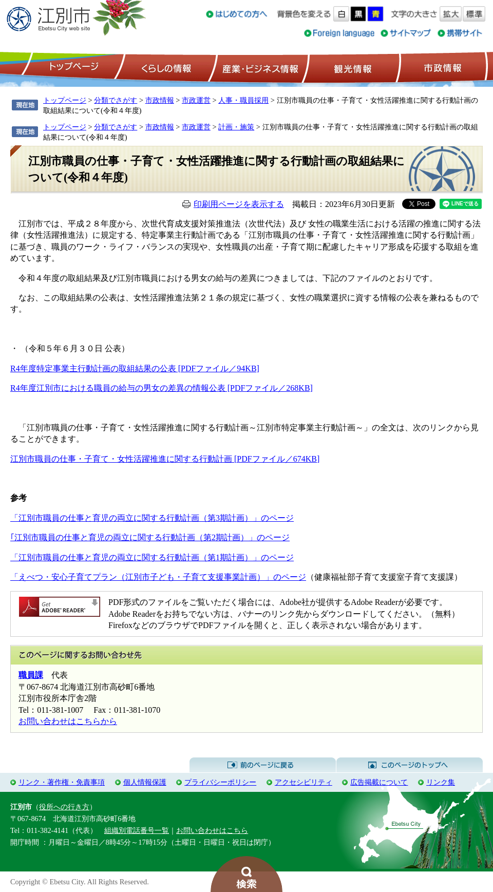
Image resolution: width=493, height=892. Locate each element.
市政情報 (441, 67)
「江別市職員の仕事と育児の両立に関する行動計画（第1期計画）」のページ (152, 557)
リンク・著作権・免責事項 (61, 782)
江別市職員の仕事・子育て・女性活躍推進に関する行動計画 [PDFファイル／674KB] (164, 458)
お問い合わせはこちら (212, 830)
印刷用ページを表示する (239, 204)
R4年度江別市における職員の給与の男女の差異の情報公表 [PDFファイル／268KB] (161, 388)
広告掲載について (379, 782)
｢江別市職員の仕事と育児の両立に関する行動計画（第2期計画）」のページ (150, 537)
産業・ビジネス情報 (258, 67)
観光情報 (351, 67)
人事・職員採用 (243, 100)
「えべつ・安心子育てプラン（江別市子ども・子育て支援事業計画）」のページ (158, 577)
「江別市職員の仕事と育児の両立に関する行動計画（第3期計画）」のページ (152, 518)
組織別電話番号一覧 (136, 830)
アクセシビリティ (303, 782)
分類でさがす (115, 100)
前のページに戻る (262, 765)
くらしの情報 (165, 67)
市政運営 (196, 100)
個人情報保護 (144, 782)
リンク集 (440, 782)
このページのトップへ (409, 765)
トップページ (72, 67)
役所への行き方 (64, 807)
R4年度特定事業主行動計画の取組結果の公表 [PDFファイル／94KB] (134, 368)
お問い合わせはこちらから (67, 721)
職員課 (30, 675)
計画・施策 (236, 127)
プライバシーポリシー (220, 782)
